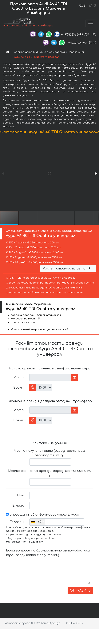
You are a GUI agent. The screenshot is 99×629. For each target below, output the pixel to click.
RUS (82, 5)
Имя (20, 495)
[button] (96, 173)
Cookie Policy (74, 623)
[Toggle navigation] (90, 23)
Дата (19, 377)
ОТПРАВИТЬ (80, 590)
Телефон (17, 522)
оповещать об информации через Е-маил (42, 514)
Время (18, 387)
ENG (92, 5)
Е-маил (18, 505)
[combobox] (37, 522)
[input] (50, 377)
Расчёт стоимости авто (67, 268)
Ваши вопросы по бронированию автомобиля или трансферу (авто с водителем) (48, 553)
